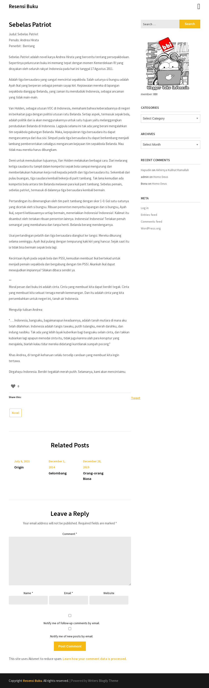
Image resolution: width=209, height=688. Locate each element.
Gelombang (58, 473)
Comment (69, 534)
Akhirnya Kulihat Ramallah (172, 170)
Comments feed (151, 221)
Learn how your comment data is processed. (95, 659)
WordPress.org (151, 228)
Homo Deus (160, 177)
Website (108, 593)
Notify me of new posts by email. (71, 636)
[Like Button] (13, 386)
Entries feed (149, 215)
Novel (15, 413)
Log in (145, 208)
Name (28, 593)
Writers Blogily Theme (103, 681)
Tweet (135, 397)
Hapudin (146, 170)
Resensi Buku (23, 6)
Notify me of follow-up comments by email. (72, 623)
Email (68, 593)
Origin (19, 467)
